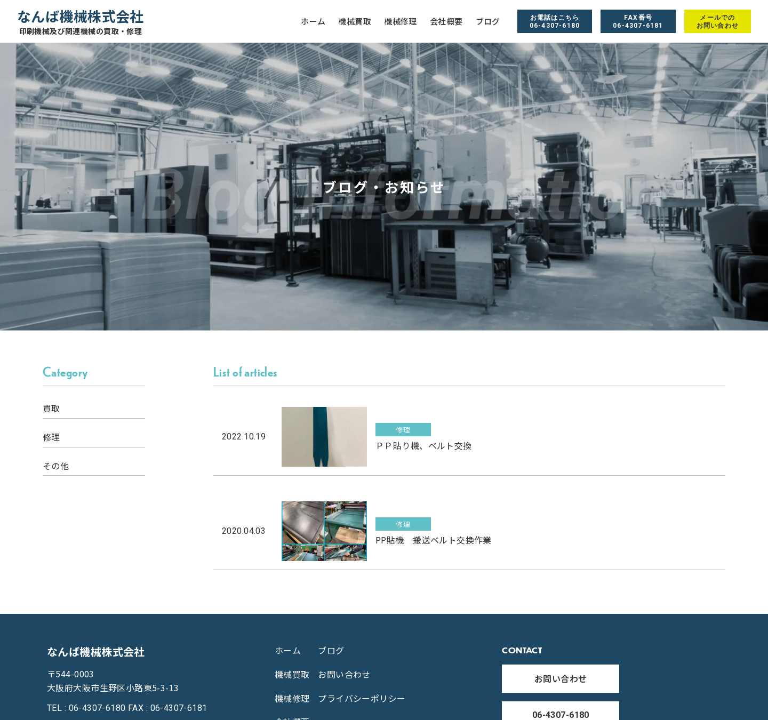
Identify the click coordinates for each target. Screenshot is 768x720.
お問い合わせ (344, 674)
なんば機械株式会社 (80, 21)
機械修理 (400, 21)
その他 (56, 465)
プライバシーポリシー (361, 698)
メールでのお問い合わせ (718, 21)
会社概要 (446, 21)
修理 (51, 437)
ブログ (488, 21)
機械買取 (354, 21)
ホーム (313, 21)
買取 (51, 408)
